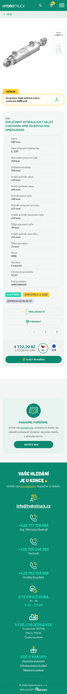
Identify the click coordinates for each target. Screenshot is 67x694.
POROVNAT (33, 321)
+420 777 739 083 (33, 525)
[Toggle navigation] (61, 5)
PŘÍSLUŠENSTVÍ (33, 311)
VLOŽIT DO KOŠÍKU (33, 359)
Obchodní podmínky (33, 661)
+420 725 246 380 (33, 549)
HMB (9, 14)
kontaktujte (26, 427)
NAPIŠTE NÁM (33, 444)
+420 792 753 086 (34, 573)
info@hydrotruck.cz (34, 506)
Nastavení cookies (33, 670)
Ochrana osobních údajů (33, 665)
